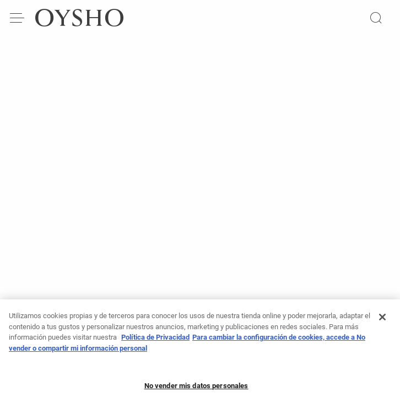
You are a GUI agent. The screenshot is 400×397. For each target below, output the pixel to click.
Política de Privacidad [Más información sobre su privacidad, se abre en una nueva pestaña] (155, 341)
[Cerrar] (382, 321)
